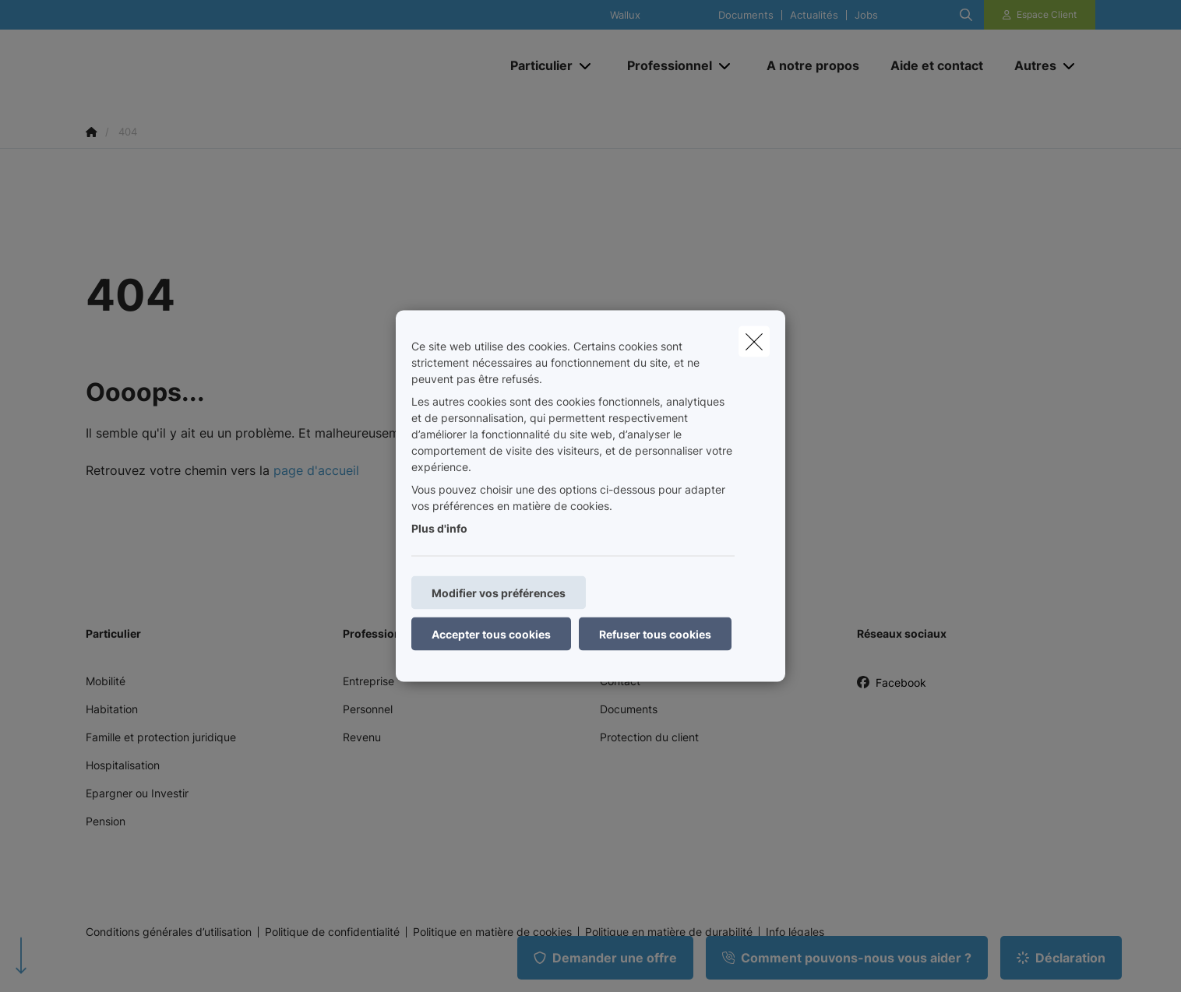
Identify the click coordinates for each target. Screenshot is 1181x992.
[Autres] (1029, 65)
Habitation (112, 709)
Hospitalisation (123, 765)
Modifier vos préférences (499, 593)
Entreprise (368, 681)
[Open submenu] (586, 66)
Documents (746, 15)
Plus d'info (439, 528)
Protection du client (649, 737)
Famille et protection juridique (161, 737)
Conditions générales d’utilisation (169, 932)
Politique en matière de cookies (492, 932)
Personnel (368, 709)
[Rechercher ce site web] (966, 15)
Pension (105, 821)
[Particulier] (535, 65)
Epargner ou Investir (137, 793)
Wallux (625, 15)
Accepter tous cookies (491, 634)
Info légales (795, 932)
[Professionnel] (664, 65)
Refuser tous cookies (655, 634)
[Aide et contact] (937, 65)
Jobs (866, 15)
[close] (754, 341)
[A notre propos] (813, 65)
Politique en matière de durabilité (669, 932)
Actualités (814, 15)
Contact (620, 681)
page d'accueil (316, 470)
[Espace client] (1040, 15)
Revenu (362, 737)
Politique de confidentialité (332, 932)
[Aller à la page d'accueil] (241, 65)
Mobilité (105, 681)
